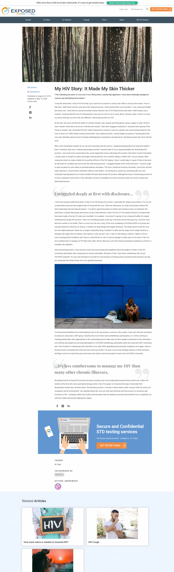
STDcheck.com (137, 9)
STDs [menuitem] (104, 20)
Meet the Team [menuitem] (117, 564)
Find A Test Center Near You (122, 2)
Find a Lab (124, 9)
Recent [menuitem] (28, 20)
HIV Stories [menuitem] (81, 564)
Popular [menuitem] (87, 20)
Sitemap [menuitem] (104, 564)
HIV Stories (59, 474)
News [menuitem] (122, 20)
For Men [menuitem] (46, 20)
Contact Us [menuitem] (93, 564)
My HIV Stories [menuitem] (142, 20)
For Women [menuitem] (66, 20)
